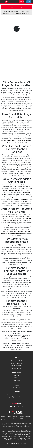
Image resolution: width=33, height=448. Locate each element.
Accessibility (28, 416)
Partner (9, 416)
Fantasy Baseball (16, 363)
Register (3, 420)
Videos (17, 383)
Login (28, 1)
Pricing (16, 375)
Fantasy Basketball (16, 365)
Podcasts (16, 385)
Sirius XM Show (16, 387)
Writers (16, 378)
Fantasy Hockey (16, 368)
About (3, 416)
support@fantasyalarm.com (16, 397)
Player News (16, 380)
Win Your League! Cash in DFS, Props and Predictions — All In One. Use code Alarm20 (16, 12)
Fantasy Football (16, 361)
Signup (21, 1)
